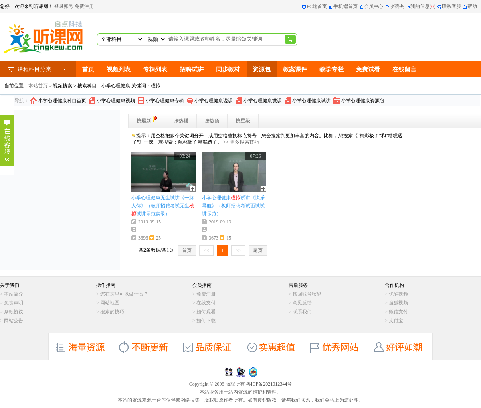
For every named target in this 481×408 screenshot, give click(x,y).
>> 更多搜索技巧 (241, 142)
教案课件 (295, 69)
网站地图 (109, 303)
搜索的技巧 (112, 312)
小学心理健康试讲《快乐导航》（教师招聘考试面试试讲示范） (233, 206)
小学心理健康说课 (213, 101)
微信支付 (398, 312)
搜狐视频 (398, 303)
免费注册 (84, 6)
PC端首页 (317, 6)
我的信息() (422, 6)
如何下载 (206, 320)
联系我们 (302, 312)
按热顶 (212, 121)
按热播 (181, 121)
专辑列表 (155, 69)
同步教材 (228, 69)
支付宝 (396, 320)
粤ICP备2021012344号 (269, 384)
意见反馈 (302, 303)
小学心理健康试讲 (311, 101)
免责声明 (13, 303)
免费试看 (368, 69)
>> (238, 250)
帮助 (472, 6)
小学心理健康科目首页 (62, 101)
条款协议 (13, 312)
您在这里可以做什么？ (124, 294)
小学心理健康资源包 (362, 101)
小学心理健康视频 (116, 101)
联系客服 (451, 6)
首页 (88, 69)
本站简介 (13, 294)
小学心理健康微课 (262, 101)
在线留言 (404, 69)
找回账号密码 (307, 294)
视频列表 (119, 69)
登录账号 (63, 6)
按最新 (147, 120)
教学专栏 (331, 69)
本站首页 (38, 86)
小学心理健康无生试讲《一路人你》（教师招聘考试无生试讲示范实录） (162, 206)
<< (206, 250)
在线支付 (206, 303)
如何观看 (206, 312)
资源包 (262, 69)
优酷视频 (398, 294)
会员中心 (373, 6)
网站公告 (13, 320)
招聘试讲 (192, 69)
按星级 (243, 121)
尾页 (258, 250)
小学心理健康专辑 (165, 101)
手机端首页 (345, 6)
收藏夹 (397, 6)
